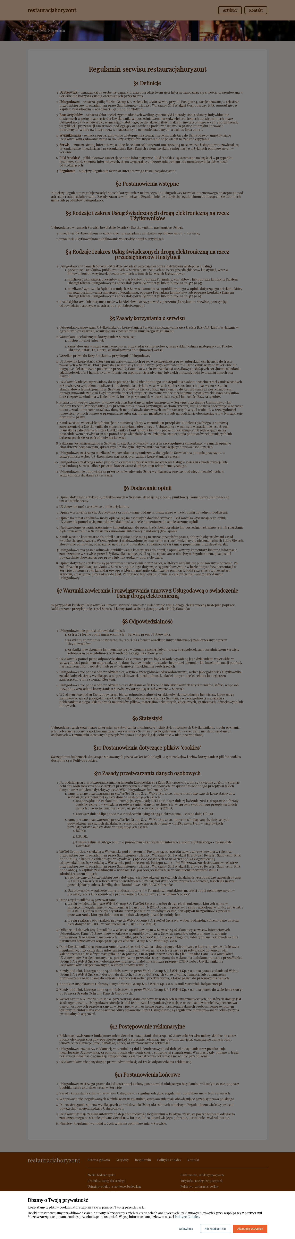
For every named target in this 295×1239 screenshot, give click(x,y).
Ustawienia (186, 1228)
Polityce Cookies (187, 1216)
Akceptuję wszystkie (250, 1228)
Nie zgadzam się (215, 1228)
